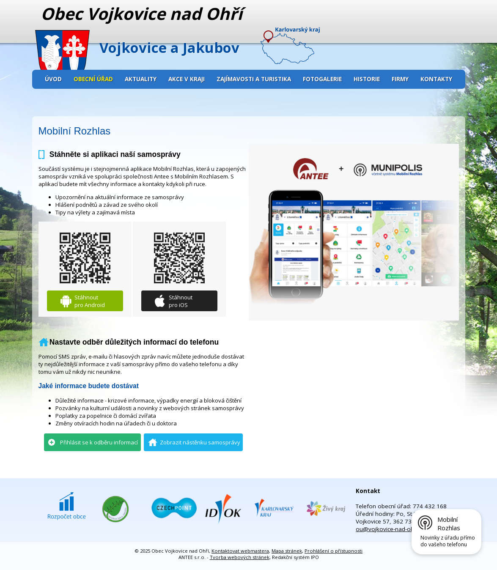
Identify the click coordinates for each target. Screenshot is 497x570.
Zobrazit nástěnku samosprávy (200, 442)
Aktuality (141, 79)
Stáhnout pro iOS (180, 301)
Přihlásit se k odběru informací (99, 442)
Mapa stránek (287, 551)
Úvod (53, 79)
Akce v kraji (186, 79)
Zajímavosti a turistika (254, 79)
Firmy (400, 79)
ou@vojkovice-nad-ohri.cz (390, 529)
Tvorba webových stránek (239, 557)
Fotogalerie (322, 79)
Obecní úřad (93, 79)
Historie (367, 79)
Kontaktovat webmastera (240, 551)
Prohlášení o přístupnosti (333, 551)
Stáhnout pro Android (89, 301)
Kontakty (436, 79)
